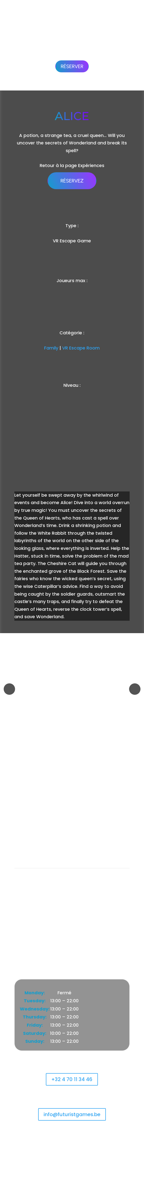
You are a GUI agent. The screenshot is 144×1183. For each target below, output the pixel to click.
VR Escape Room (81, 348)
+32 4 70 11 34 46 (71, 1079)
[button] (9, 689)
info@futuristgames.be (72, 1114)
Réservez (72, 181)
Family (51, 348)
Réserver (72, 66)
